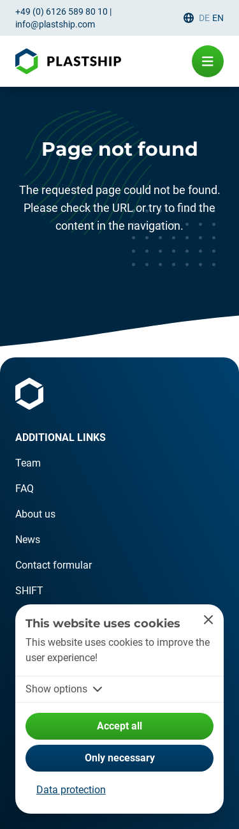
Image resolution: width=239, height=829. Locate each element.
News (27, 540)
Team (28, 463)
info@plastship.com (55, 24)
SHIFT (29, 591)
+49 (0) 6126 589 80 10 (61, 11)
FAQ (24, 488)
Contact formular (53, 565)
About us (35, 514)
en (218, 18)
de (204, 18)
